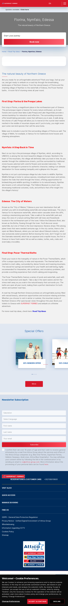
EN (50, 3)
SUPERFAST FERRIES (29, 303)
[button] (34, 412)
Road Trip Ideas (14, 51)
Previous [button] (29, 374)
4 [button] (36, 374)
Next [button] (39, 374)
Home (4, 51)
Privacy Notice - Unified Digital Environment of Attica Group (26, 521)
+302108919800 (51, 479)
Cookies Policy (8, 532)
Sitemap (5, 535)
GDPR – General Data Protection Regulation (20, 517)
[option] (34, 28)
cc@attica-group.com (30, 462)
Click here (24, 10)
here (46, 464)
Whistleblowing (8, 524)
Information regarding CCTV (13, 528)
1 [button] (32, 374)
